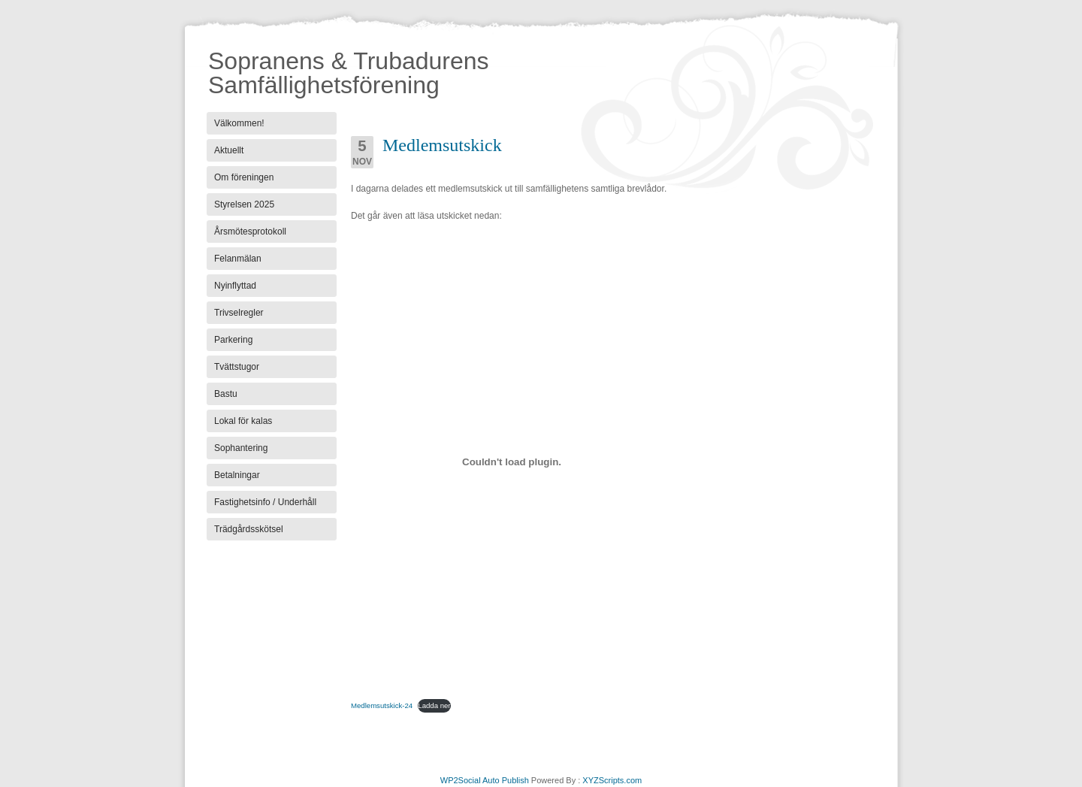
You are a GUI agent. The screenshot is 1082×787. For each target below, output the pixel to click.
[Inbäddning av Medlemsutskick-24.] (511, 461)
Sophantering (240, 448)
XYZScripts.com (612, 780)
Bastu (225, 394)
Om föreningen (244, 177)
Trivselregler (239, 312)
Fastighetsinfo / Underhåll (265, 502)
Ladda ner (434, 705)
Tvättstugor (236, 367)
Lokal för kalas (243, 421)
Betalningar (237, 475)
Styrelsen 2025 (244, 204)
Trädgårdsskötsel (248, 529)
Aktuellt (228, 150)
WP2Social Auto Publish (484, 780)
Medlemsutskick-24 (382, 705)
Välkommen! (239, 123)
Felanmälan (237, 258)
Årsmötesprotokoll (250, 231)
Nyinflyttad (235, 285)
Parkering (233, 339)
